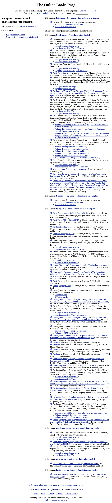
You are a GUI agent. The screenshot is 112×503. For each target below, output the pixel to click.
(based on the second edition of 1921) (78, 318)
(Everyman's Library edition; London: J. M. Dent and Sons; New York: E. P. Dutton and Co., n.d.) (79, 421)
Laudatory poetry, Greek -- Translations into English (78, 428)
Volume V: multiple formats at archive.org (71, 156)
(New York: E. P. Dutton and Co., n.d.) (78, 382)
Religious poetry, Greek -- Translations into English (77, 18)
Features (50, 494)
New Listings (47, 489)
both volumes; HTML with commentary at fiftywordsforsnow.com (81, 413)
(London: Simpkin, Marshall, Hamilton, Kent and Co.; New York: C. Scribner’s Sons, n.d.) (79, 398)
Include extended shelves (87, 11)
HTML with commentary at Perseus (69, 24)
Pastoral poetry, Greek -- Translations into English (77, 470)
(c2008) (64, 234)
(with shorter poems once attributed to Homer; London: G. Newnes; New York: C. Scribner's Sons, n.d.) (79, 336)
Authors (58, 489)
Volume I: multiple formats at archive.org (71, 147)
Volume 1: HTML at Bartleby (66, 333)
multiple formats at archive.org (67, 46)
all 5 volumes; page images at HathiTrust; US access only (77, 158)
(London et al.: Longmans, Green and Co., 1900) (79, 300)
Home (30, 489)
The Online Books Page (56, 5)
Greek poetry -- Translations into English (22, 37)
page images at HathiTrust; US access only (71, 48)
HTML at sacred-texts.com (65, 27)
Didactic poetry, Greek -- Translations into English (77, 196)
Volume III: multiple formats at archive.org (72, 151)
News (43, 494)
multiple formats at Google (65, 86)
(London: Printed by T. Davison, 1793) (79, 185)
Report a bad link (57, 485)
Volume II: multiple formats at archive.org (71, 149)
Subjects (73, 489)
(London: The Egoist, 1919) (79, 93)
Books (35, 494)
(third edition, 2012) (64, 227)
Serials (81, 489)
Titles (65, 489)
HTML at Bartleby (62, 297)
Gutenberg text (61, 295)
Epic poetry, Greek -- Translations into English (75, 209)
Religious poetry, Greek (15, 35)
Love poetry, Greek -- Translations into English (75, 459)
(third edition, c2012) (70, 213)
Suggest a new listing (74, 485)
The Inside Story (72, 494)
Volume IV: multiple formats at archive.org (72, 153)
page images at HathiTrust (65, 89)
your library (20, 26)
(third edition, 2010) (66, 220)
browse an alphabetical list (44, 13)
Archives (59, 494)
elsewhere (32, 26)
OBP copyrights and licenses (55, 500)
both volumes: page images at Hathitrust (70, 331)
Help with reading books (38, 485)
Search (37, 489)
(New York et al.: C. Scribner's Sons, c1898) (78, 274)
